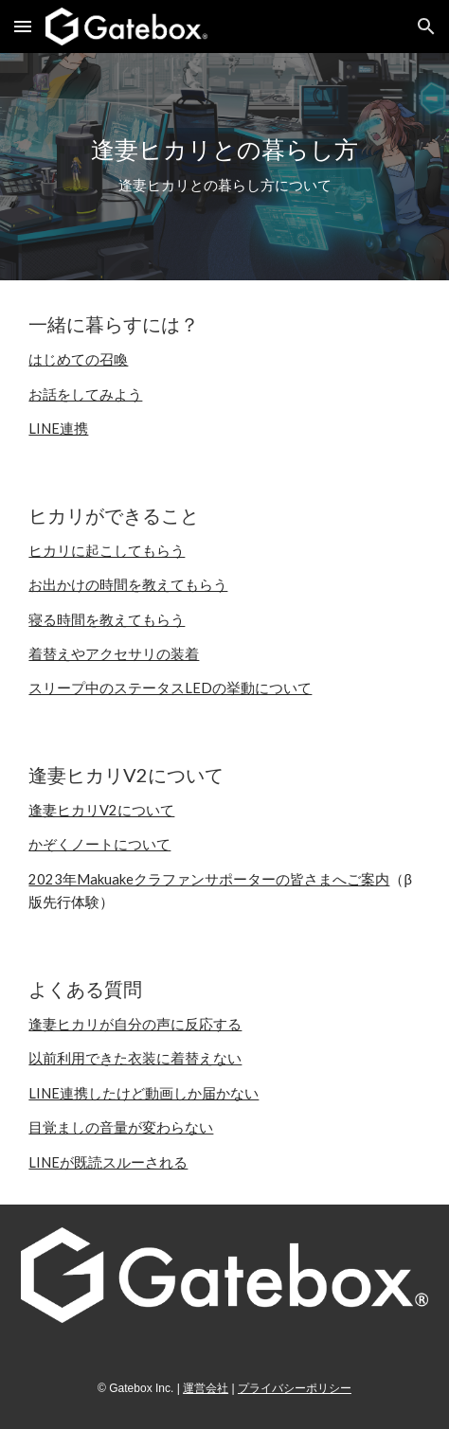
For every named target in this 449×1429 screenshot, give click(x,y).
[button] (22, 26)
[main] (224, 167)
